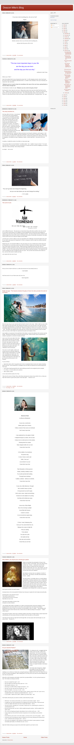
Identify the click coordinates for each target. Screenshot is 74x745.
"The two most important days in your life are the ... (67, 57)
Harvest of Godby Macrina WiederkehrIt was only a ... (67, 81)
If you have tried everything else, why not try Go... (68, 53)
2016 (64, 101)
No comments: (20, 55)
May (65, 45)
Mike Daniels (52, 17)
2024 (64, 26)
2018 (64, 98)
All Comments (54, 27)
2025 (64, 25)
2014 (64, 105)
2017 (64, 100)
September (67, 38)
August (66, 40)
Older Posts (44, 737)
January (66, 92)
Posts (52, 25)
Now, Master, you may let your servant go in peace (15, 559)
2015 (64, 103)
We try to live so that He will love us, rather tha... (67, 72)
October (66, 36)
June (66, 43)
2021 (64, 31)
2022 (64, 30)
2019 (64, 96)
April (66, 47)
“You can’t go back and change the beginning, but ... (67, 65)
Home (25, 737)
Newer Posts (5, 737)
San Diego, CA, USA (10, 387)
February (66, 50)
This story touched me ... (8, 111)
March (66, 48)
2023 (64, 28)
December (67, 33)
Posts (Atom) (10, 740)
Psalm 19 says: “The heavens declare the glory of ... (67, 76)
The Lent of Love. (7, 202)
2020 (64, 94)
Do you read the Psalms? (9, 647)
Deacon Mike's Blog (13, 7)
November (67, 35)
